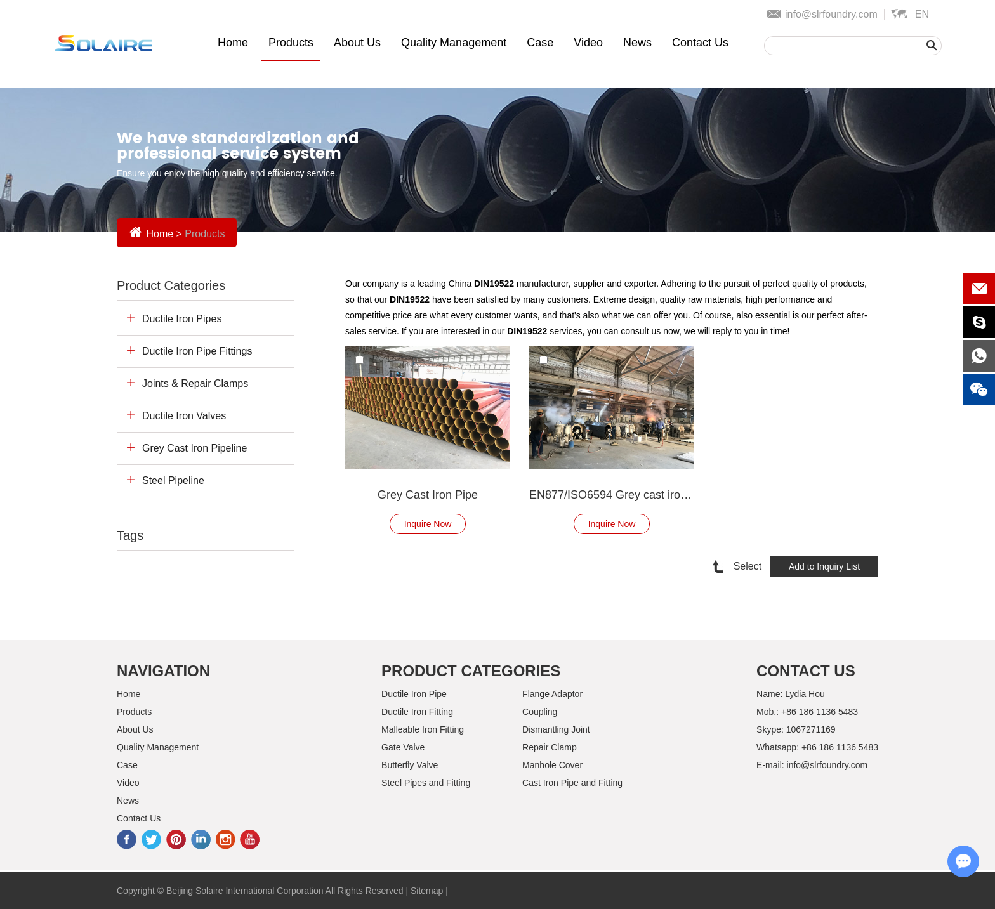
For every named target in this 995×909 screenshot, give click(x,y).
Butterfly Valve (409, 765)
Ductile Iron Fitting (417, 712)
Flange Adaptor (552, 694)
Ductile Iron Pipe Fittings (197, 351)
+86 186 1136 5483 (839, 747)
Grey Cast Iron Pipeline (194, 448)
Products (290, 42)
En (922, 14)
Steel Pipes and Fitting (425, 783)
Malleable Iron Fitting (422, 729)
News (637, 42)
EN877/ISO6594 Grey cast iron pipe (611, 494)
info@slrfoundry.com (831, 14)
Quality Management (453, 42)
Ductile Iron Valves (184, 415)
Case (540, 42)
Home (233, 42)
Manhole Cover (552, 765)
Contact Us (700, 42)
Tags (130, 535)
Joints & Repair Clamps (195, 383)
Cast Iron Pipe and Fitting (572, 783)
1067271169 (811, 729)
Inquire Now (428, 524)
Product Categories (171, 285)
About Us (357, 42)
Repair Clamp (549, 747)
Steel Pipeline (173, 480)
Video (588, 42)
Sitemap (427, 891)
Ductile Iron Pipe (414, 694)
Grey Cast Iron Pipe (428, 494)
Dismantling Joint (556, 729)
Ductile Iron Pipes (181, 318)
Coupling (539, 712)
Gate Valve (403, 747)
